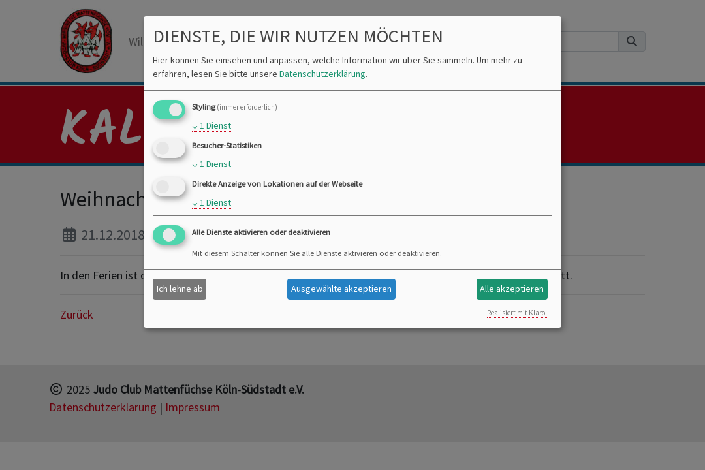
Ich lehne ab (180, 288)
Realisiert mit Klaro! (517, 312)
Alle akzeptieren (512, 288)
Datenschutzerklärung (322, 74)
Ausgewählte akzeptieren (341, 288)
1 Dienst (211, 125)
